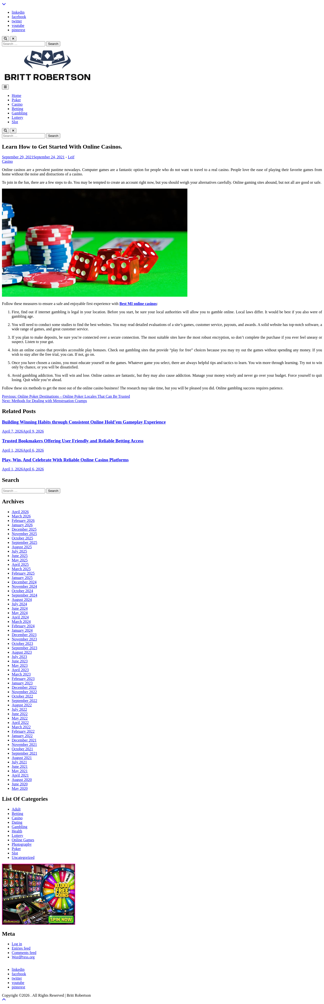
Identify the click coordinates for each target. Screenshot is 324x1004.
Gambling (19, 113)
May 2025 (20, 560)
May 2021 (20, 771)
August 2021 (22, 758)
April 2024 (20, 617)
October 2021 (22, 749)
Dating (17, 822)
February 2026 (23, 520)
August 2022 (22, 705)
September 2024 (24, 595)
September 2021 (24, 753)
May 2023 (20, 665)
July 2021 (19, 762)
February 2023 (23, 679)
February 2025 (23, 573)
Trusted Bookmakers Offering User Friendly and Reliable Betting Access (72, 440)
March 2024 (21, 621)
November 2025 (24, 534)
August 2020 (22, 780)
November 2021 (24, 744)
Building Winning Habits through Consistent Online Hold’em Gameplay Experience (84, 422)
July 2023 (19, 657)
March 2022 (21, 727)
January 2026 (22, 525)
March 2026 (21, 516)
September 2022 (24, 701)
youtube (18, 25)
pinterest (18, 30)
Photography (22, 844)
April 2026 (20, 512)
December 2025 (24, 529)
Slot (15, 122)
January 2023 (22, 683)
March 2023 (21, 674)
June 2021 (20, 766)
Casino (17, 104)
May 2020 (20, 788)
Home (16, 95)
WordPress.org (23, 957)
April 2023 (20, 670)
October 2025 (22, 538)
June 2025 (20, 556)
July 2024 (19, 604)
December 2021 (24, 740)
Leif (71, 157)
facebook (19, 17)
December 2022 (24, 687)
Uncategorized (23, 857)
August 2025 (22, 547)
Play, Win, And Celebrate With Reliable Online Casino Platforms (65, 459)
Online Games (23, 840)
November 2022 (24, 692)
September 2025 (24, 542)
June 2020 (20, 784)
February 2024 (23, 626)
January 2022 (22, 736)
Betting (17, 109)
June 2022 (20, 714)
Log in (17, 944)
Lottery (17, 117)
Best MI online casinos (138, 304)
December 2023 (24, 635)
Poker (16, 100)
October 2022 (22, 696)
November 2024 (24, 586)
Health (17, 831)
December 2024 (24, 582)
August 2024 (22, 600)
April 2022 (20, 722)
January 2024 (22, 630)
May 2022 (20, 718)
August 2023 (22, 652)
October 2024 (22, 591)
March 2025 (21, 569)
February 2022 (23, 731)
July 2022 (19, 709)
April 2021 (20, 775)
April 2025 (20, 564)
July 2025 (19, 551)
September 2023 (24, 648)
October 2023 (22, 643)
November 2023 (24, 639)
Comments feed (24, 953)
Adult (16, 809)
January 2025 (22, 578)
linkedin (18, 12)
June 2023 (20, 661)
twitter (17, 21)
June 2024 (20, 608)
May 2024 (20, 613)
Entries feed (21, 948)
